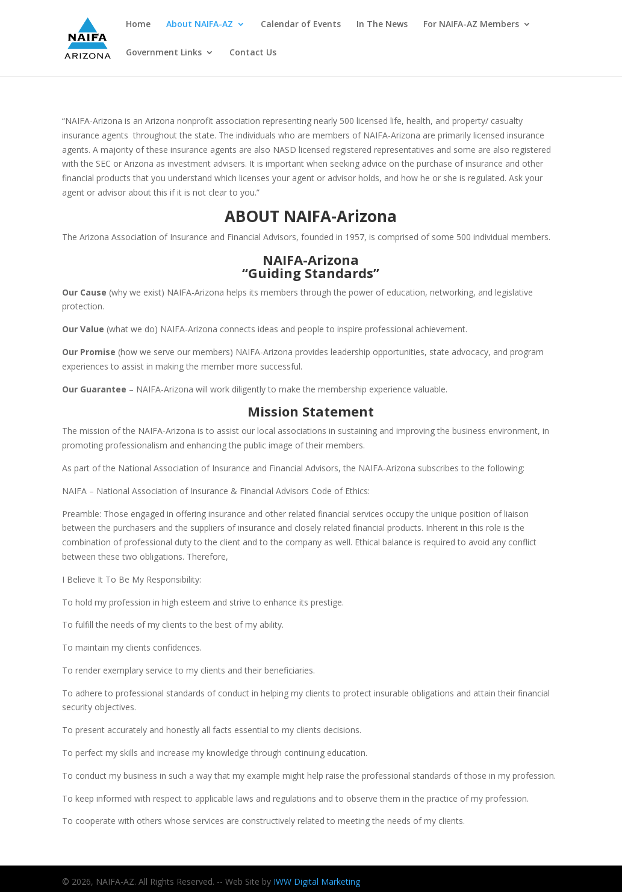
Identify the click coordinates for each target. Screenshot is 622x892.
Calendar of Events (301, 24)
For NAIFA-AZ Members (471, 24)
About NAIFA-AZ (199, 24)
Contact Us (252, 53)
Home (138, 24)
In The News (382, 24)
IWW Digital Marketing (316, 881)
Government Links (164, 53)
